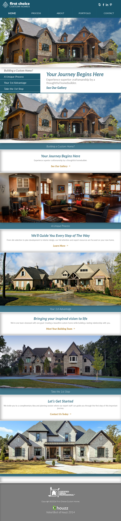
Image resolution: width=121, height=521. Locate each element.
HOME (12, 13)
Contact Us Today (59, 414)
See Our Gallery (56, 87)
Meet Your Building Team (59, 328)
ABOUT (60, 13)
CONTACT (109, 13)
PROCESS (36, 13)
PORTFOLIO (85, 13)
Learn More (59, 245)
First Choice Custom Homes (16, 5)
